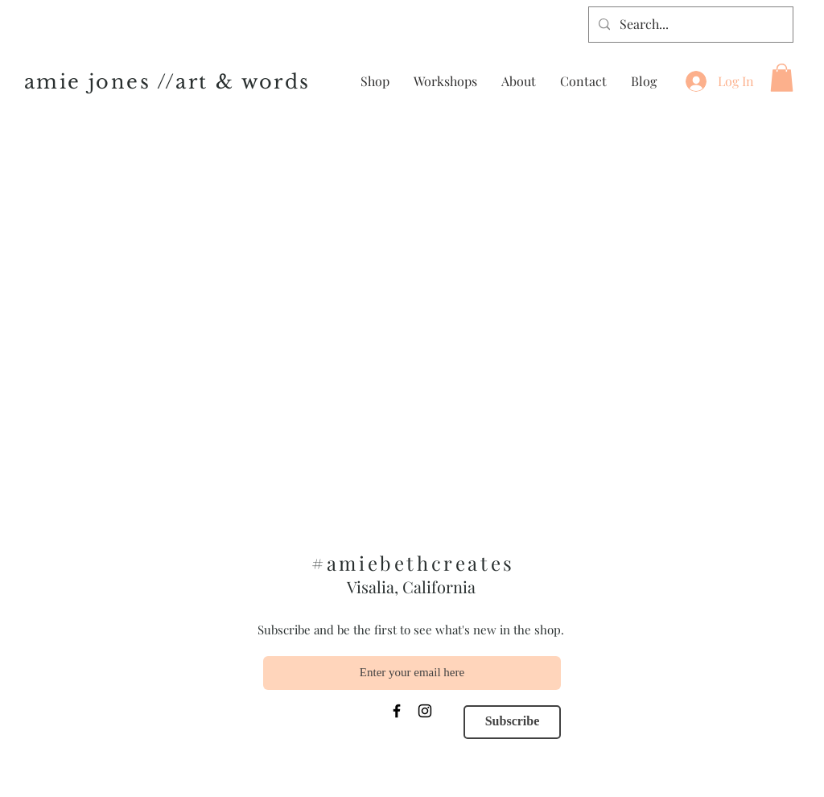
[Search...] (689, 24)
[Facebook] (397, 711)
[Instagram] (425, 711)
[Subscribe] (512, 722)
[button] (781, 78)
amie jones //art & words (167, 81)
